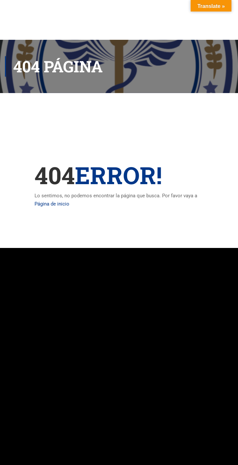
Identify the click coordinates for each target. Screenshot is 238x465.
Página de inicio (52, 204)
